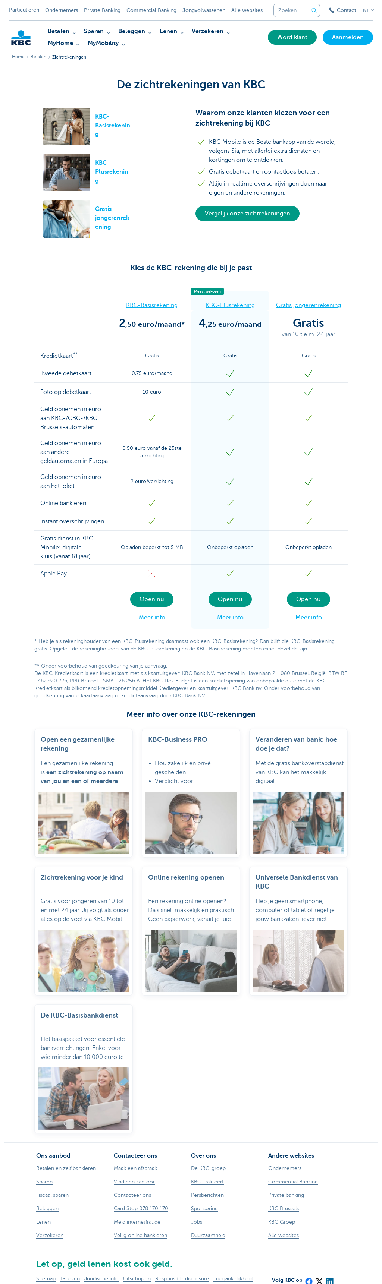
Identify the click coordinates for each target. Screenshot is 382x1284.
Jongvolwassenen (203, 10)
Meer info (152, 617)
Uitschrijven (137, 1269)
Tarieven (70, 1269)
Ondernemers (61, 10)
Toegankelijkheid (233, 1269)
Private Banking (102, 10)
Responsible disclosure (182, 1269)
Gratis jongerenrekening (308, 305)
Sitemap (46, 1269)
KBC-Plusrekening (230, 305)
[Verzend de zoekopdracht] (314, 10)
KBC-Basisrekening (152, 305)
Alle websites (247, 10)
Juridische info (101, 1269)
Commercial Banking (151, 10)
